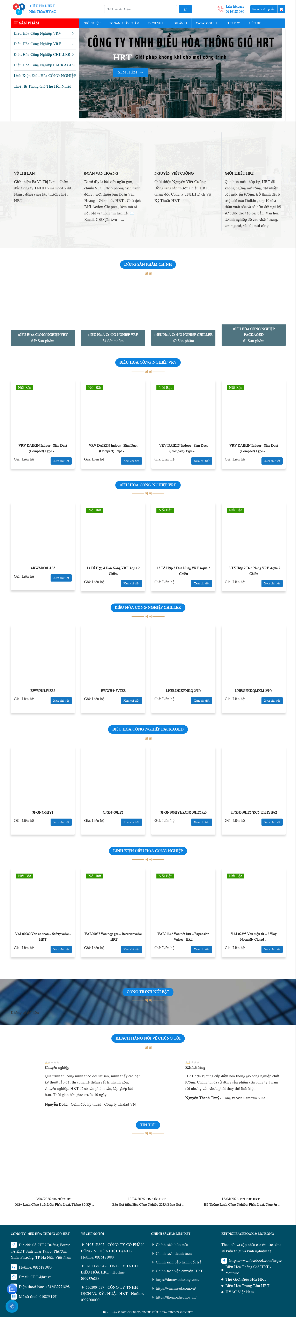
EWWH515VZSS (42, 691)
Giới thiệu (92, 23)
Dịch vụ (156, 23)
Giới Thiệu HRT (239, 173)
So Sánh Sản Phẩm (124, 23)
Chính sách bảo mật (169, 1245)
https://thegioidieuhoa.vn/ (174, 1297)
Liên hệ (255, 23)
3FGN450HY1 (42, 812)
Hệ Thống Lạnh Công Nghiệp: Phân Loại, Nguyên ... (242, 1205)
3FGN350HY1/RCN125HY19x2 (254, 812)
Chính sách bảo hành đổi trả (176, 1262)
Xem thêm (130, 72)
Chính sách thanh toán (171, 1254)
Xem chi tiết (61, 461)
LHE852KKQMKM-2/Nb (253, 691)
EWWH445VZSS (113, 691)
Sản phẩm (26, 23)
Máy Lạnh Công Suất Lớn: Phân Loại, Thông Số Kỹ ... (54, 1205)
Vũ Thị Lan (24, 173)
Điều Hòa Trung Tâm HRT (247, 1286)
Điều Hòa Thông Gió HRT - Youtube (248, 1270)
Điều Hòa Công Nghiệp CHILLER (183, 335)
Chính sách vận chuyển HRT (177, 1271)
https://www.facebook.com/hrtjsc (255, 1261)
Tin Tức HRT (62, 1199)
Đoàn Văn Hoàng (101, 173)
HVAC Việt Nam (239, 1292)
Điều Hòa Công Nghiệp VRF (113, 335)
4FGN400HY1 (113, 812)
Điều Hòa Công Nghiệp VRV (43, 335)
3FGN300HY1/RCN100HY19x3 (183, 812)
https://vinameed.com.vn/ (173, 1288)
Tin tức (234, 23)
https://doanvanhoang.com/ (175, 1280)
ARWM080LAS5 (42, 568)
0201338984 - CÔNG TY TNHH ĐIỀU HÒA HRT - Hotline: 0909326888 (109, 1272)
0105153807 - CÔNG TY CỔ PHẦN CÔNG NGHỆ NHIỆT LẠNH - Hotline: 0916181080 (112, 1251)
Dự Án (180, 23)
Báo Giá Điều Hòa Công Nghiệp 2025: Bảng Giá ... (148, 1205)
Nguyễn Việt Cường (174, 173)
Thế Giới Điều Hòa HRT (246, 1279)
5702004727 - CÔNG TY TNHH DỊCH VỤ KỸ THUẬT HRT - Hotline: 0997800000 (112, 1293)
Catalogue (207, 23)
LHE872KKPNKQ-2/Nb (183, 691)
